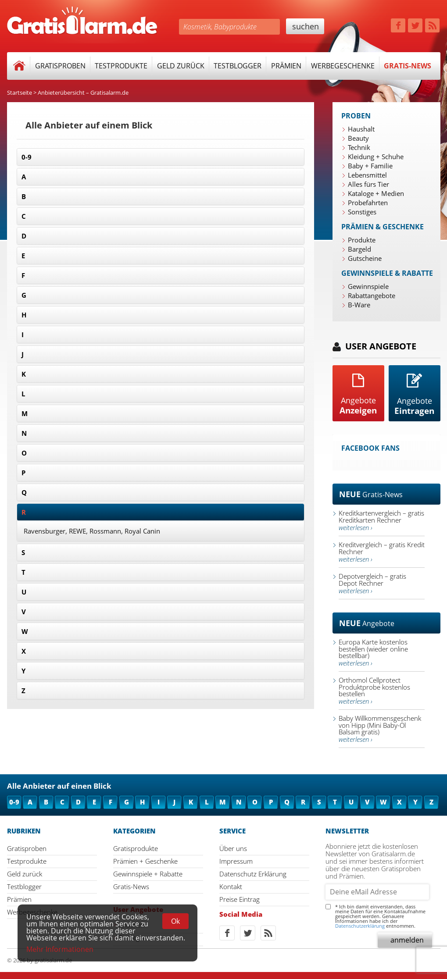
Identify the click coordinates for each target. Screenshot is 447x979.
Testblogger (237, 66)
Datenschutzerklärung (360, 925)
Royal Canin (142, 531)
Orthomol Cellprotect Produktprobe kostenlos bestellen (374, 690)
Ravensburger (44, 531)
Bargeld (359, 249)
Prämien (286, 66)
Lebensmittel (367, 175)
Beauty (358, 138)
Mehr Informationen (59, 949)
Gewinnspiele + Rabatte (147, 873)
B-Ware (359, 304)
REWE (77, 531)
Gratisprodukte (135, 848)
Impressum (236, 861)
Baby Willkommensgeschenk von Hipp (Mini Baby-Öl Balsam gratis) (380, 729)
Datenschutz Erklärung (252, 873)
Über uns (233, 848)
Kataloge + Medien (376, 193)
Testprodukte (121, 66)
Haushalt (361, 129)
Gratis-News (407, 66)
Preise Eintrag (239, 899)
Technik (359, 147)
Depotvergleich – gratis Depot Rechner (372, 583)
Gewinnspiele (368, 286)
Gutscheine (365, 258)
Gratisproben (60, 66)
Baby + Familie (370, 165)
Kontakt (230, 886)
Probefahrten (368, 202)
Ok (175, 921)
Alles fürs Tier (368, 184)
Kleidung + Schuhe (376, 156)
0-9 (26, 157)
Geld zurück (180, 66)
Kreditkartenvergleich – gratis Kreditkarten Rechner (381, 520)
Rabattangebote (371, 295)
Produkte (361, 239)
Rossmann (105, 531)
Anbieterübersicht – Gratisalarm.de (83, 92)
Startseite (19, 92)
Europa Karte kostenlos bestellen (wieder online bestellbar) (373, 652)
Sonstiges (362, 211)
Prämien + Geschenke (145, 861)
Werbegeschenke (343, 66)
